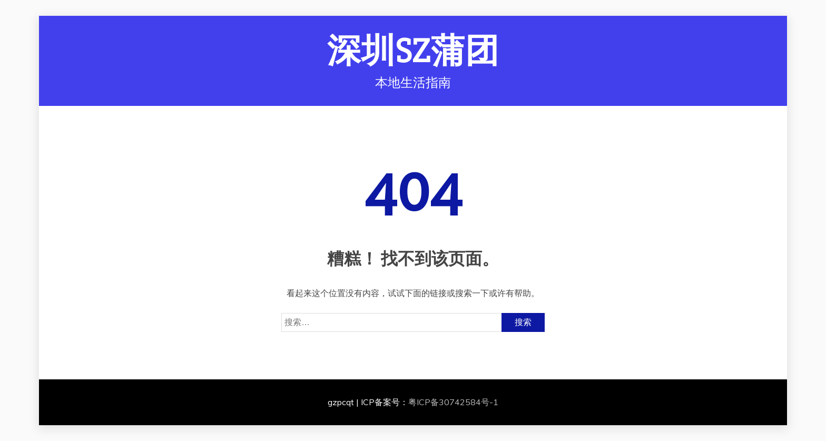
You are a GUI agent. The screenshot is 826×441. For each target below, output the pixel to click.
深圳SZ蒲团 (413, 51)
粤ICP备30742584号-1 (453, 402)
